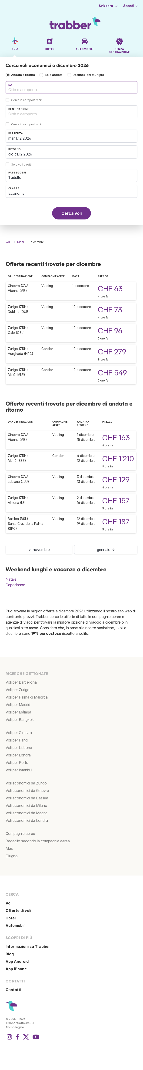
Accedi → (130, 6)
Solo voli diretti (21, 164)
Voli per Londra (18, 755)
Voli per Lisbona (19, 747)
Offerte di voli (18, 910)
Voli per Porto (17, 762)
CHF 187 (116, 521)
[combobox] (71, 87)
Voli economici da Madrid (26, 813)
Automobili (15, 925)
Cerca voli (71, 213)
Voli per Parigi (17, 740)
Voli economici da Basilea (27, 798)
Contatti (13, 989)
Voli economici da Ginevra (27, 790)
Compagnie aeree (20, 833)
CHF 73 (110, 309)
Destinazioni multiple (88, 75)
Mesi (9, 848)
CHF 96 (110, 330)
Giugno (12, 856)
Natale (11, 579)
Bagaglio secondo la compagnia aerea (38, 841)
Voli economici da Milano (26, 805)
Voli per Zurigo (18, 689)
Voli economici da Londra (27, 820)
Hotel (11, 918)
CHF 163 (116, 437)
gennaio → (106, 549)
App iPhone (16, 969)
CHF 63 (110, 288)
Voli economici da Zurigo (26, 783)
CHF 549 (112, 372)
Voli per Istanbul (19, 770)
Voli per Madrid (18, 704)
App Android (17, 961)
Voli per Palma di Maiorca (27, 697)
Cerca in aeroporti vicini (27, 100)
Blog (10, 954)
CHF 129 (116, 479)
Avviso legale (15, 1027)
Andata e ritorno (23, 75)
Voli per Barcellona (21, 682)
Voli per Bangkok (20, 719)
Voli (9, 903)
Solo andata (54, 75)
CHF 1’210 (118, 458)
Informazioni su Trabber (28, 946)
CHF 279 (112, 351)
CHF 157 (116, 500)
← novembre (39, 549)
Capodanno (15, 585)
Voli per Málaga (18, 712)
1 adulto (14, 177)
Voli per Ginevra (19, 732)
